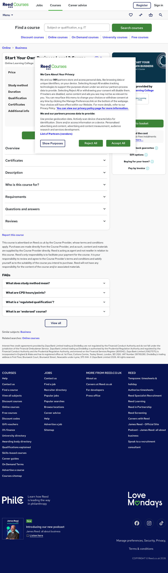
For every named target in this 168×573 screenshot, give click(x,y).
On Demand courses (85, 37)
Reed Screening (137, 412)
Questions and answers (56, 209)
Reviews (56, 221)
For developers (95, 389)
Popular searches (54, 401)
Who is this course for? (56, 185)
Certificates (56, 160)
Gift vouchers (10, 424)
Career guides (10, 458)
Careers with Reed (139, 418)
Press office (93, 395)
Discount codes (11, 418)
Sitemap (49, 430)
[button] (156, 147)
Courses (55, 5)
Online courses (58, 37)
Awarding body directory (17, 441)
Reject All (91, 143)
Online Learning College (139, 90)
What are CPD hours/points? (26, 293)
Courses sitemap (12, 475)
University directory (14, 435)
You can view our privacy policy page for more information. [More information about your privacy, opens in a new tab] (92, 108)
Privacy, (161, 540)
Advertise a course (13, 470)
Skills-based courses (14, 452)
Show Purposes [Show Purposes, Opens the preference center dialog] (52, 143)
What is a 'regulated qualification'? (30, 302)
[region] (85, 105)
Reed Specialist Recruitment (145, 395)
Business (21, 48)
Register (142, 5)
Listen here (36, 535)
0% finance (8, 430)
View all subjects (12, 395)
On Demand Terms (13, 464)
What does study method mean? (28, 283)
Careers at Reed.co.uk (99, 384)
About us (91, 378)
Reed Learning (136, 401)
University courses (115, 37)
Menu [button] (8, 15)
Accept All (118, 143)
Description (56, 172)
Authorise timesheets (140, 389)
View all (56, 323)
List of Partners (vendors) (56, 133)
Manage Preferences (129, 540)
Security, (150, 540)
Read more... (135, 139)
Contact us (8, 384)
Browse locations (54, 407)
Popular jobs (51, 395)
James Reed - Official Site (143, 424)
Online (6, 48)
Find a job (50, 384)
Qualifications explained (16, 447)
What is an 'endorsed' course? (26, 311)
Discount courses (32, 37)
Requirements (56, 197)
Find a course (27, 27)
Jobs (39, 5)
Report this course (13, 234)
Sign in (158, 5)
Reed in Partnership (140, 407)
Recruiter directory (55, 389)
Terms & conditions (141, 549)
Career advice (77, 5)
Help (5, 378)
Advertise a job (53, 424)
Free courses (140, 37)
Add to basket (138, 123)
